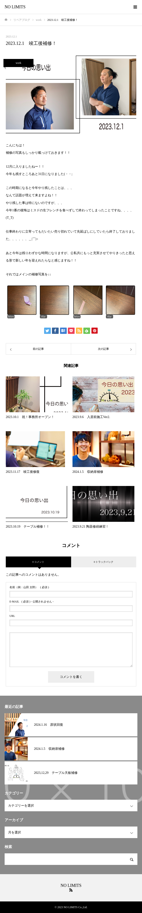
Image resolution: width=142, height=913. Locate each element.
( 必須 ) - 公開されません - (31, 601)
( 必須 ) (29, 587)
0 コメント (38, 561)
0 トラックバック (103, 561)
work (18, 63)
